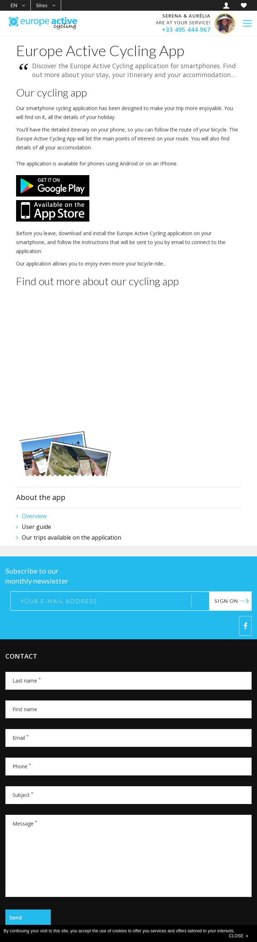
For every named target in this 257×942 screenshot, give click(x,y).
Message (25, 823)
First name (25, 709)
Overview (34, 516)
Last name (27, 680)
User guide (36, 527)
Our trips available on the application (71, 537)
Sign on (226, 601)
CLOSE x (238, 935)
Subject (23, 795)
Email (21, 737)
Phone (22, 766)
